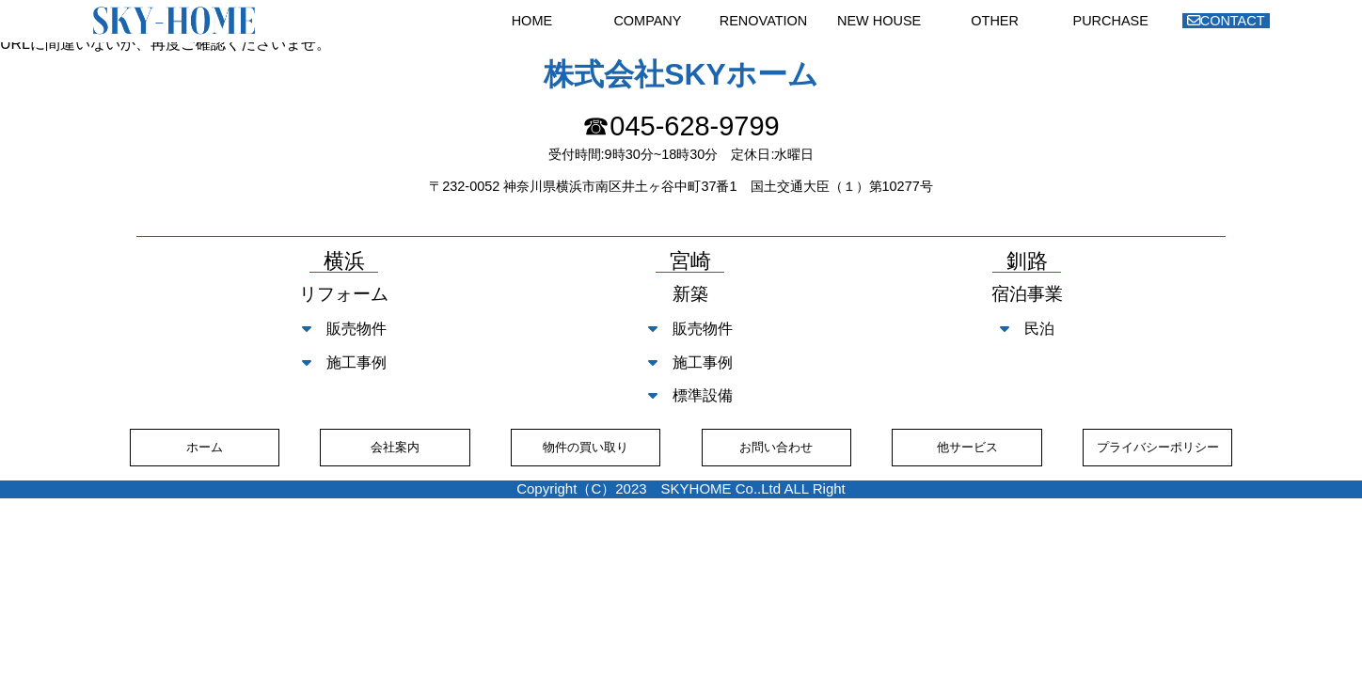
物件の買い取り (585, 447)
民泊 (1027, 329)
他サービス (967, 447)
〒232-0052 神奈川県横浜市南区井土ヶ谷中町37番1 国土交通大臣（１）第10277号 (681, 186)
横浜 (344, 262)
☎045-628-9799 (680, 126)
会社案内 (395, 447)
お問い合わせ (776, 447)
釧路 (1027, 262)
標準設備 (690, 395)
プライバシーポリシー (1158, 447)
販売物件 (344, 329)
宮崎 (690, 262)
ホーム (204, 447)
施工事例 (344, 362)
